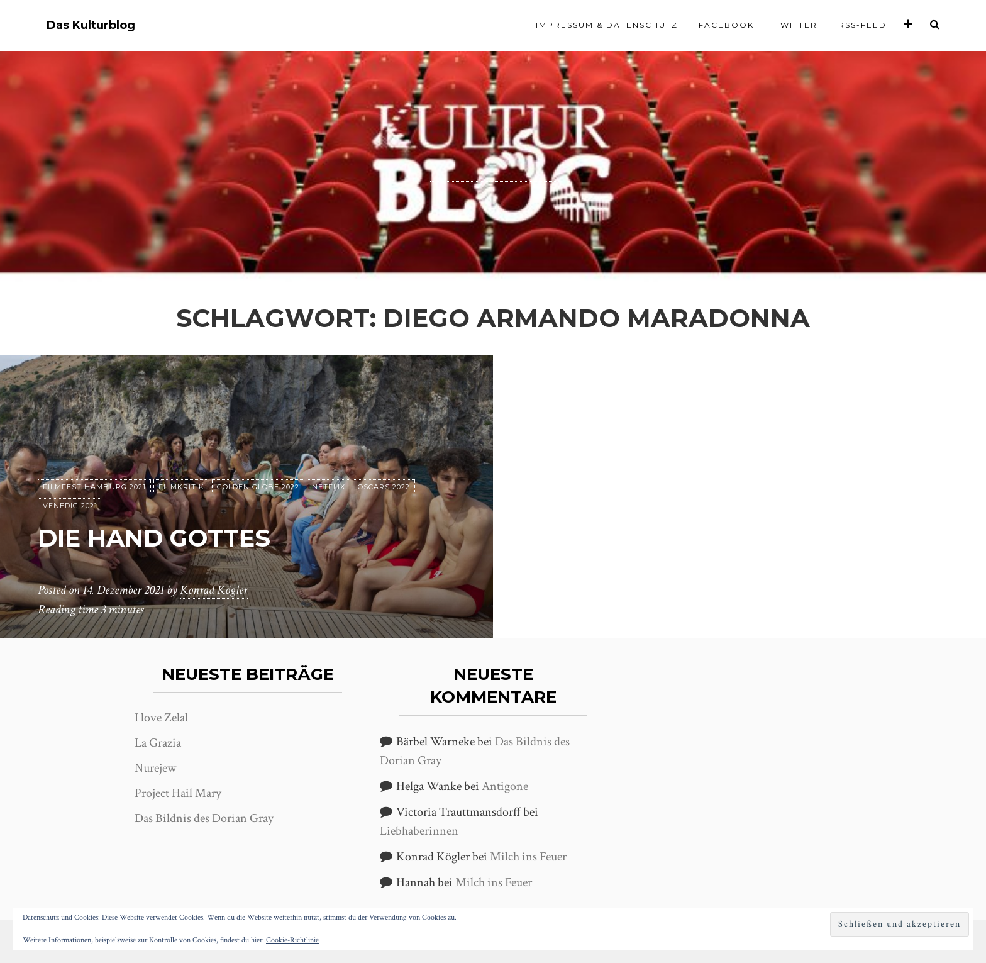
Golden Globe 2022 (258, 487)
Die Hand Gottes (161, 538)
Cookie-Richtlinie (292, 940)
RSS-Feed (862, 25)
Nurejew (155, 768)
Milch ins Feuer (528, 857)
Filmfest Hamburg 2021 (94, 487)
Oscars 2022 (384, 487)
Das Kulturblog (91, 25)
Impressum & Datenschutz (607, 25)
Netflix (328, 487)
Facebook (726, 25)
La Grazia (158, 743)
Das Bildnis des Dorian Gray (204, 818)
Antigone (505, 786)
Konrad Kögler (214, 590)
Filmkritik (181, 487)
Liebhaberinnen (419, 831)
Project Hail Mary (178, 793)
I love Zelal (161, 718)
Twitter (796, 25)
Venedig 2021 (70, 506)
